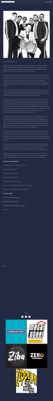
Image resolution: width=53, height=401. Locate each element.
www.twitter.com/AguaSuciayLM (10, 201)
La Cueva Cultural (21, 396)
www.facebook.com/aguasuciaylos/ (11, 197)
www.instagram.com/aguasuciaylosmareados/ (14, 205)
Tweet (26, 313)
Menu (47, 1)
